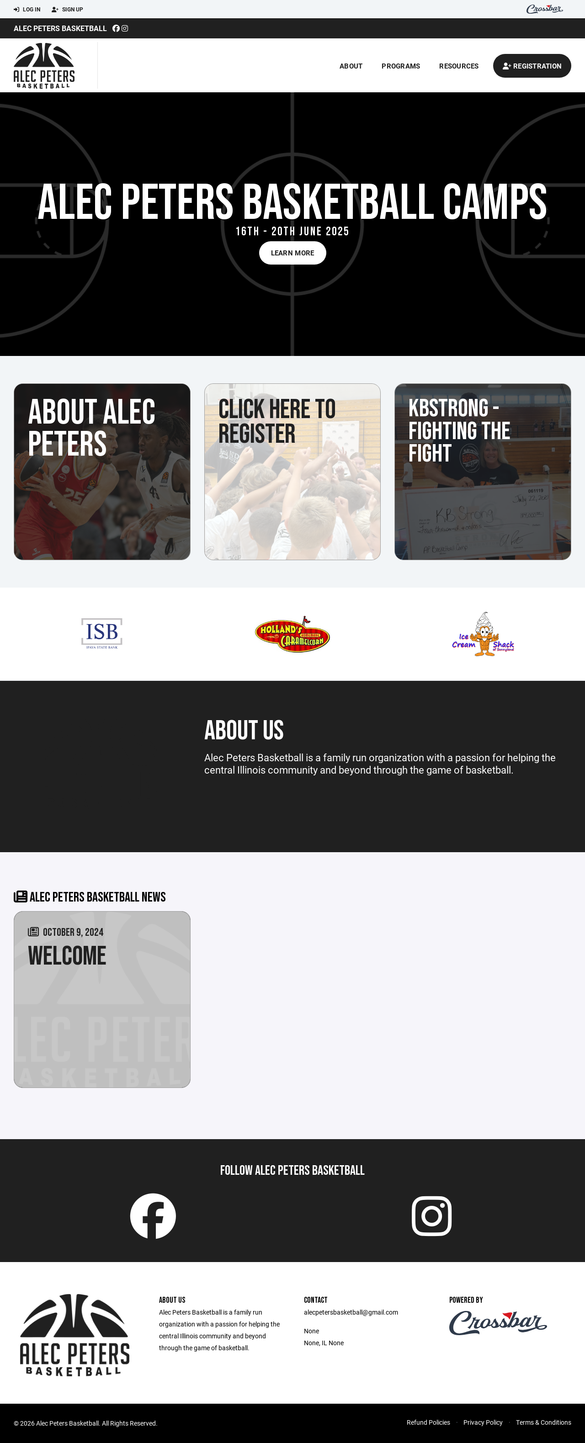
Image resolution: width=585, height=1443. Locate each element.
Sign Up (67, 9)
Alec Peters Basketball (60, 28)
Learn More (292, 252)
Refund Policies (428, 1422)
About (351, 65)
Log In (27, 9)
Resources (459, 65)
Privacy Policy (483, 1422)
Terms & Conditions (543, 1422)
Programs (401, 65)
